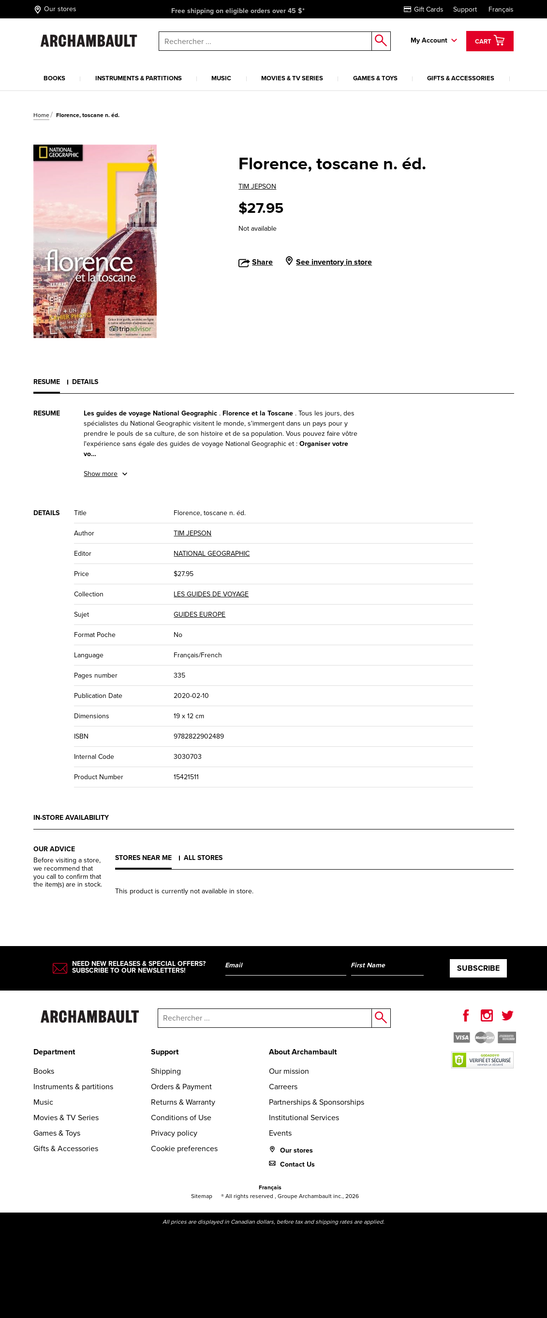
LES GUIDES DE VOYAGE (211, 594)
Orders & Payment (181, 1086)
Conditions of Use (181, 1117)
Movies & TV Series (292, 78)
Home (41, 115)
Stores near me (143, 857)
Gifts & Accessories (460, 78)
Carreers (283, 1086)
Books (54, 78)
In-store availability (71, 817)
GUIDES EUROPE (199, 614)
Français (501, 9)
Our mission (289, 1071)
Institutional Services (304, 1117)
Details (85, 381)
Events (280, 1133)
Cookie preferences (184, 1148)
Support (465, 9)
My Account (429, 40)
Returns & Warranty (183, 1102)
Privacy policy (174, 1133)
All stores (203, 857)
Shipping (166, 1071)
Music (221, 78)
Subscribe (478, 968)
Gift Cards (424, 9)
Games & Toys (375, 78)
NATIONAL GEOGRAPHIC (212, 553)
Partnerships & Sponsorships (316, 1102)
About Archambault (303, 1051)
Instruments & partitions (138, 78)
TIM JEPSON (257, 186)
